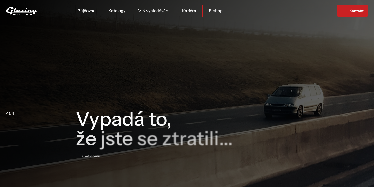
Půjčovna (86, 10)
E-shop (216, 10)
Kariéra (189, 10)
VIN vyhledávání (153, 10)
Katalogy (116, 10)
